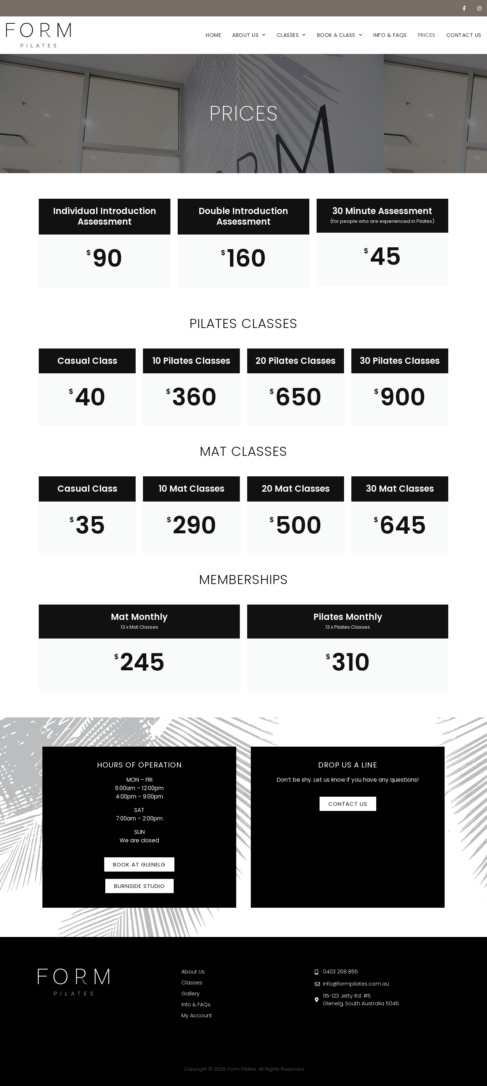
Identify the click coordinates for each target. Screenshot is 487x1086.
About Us (249, 35)
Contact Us (464, 35)
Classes (291, 35)
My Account (196, 1015)
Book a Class (340, 35)
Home (213, 35)
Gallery (190, 993)
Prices (426, 35)
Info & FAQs (390, 35)
